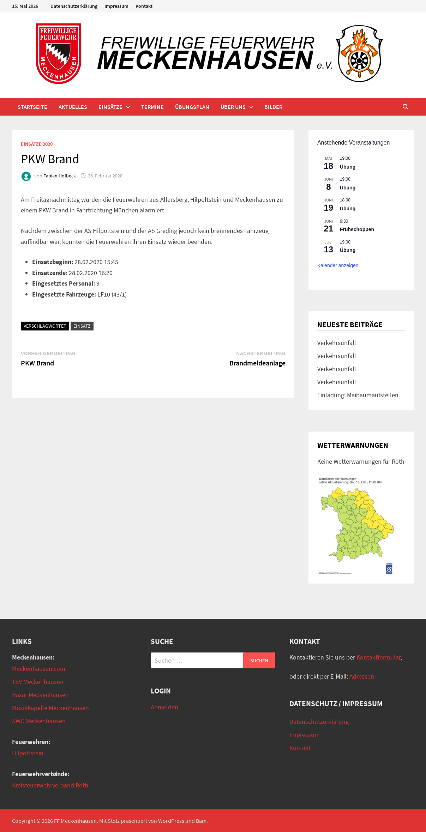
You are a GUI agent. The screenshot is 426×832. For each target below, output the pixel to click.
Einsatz (82, 326)
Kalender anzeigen (338, 265)
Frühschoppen (357, 229)
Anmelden (164, 707)
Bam (201, 820)
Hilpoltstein (27, 753)
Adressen (361, 676)
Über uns (233, 106)
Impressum (116, 6)
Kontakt (144, 6)
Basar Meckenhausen (40, 695)
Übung (347, 167)
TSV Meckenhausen (38, 682)
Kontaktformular (378, 657)
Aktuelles (73, 106)
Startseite (32, 106)
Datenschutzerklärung (73, 6)
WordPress (171, 820)
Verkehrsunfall (336, 343)
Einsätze (110, 106)
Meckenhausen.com (38, 668)
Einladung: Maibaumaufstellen (357, 395)
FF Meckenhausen (75, 820)
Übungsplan (192, 106)
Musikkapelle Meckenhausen (50, 708)
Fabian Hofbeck (59, 175)
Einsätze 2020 (37, 144)
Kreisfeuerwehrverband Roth (50, 785)
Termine (152, 106)
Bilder (273, 106)
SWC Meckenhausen (39, 721)
